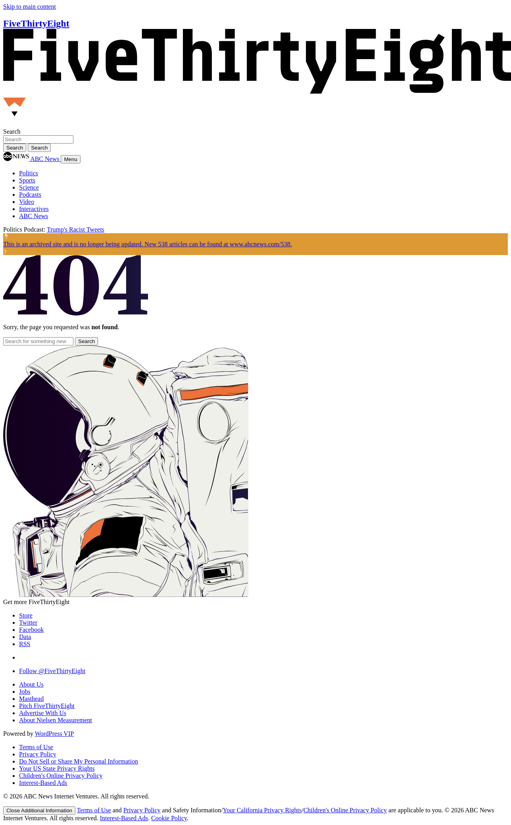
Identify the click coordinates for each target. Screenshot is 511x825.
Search (12, 131)
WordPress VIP (54, 733)
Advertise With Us (42, 713)
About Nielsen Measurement (55, 720)
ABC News (33, 216)
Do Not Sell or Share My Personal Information (78, 761)
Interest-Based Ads (43, 782)
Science (29, 187)
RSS (24, 644)
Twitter (28, 622)
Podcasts (30, 194)
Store (26, 615)
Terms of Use (36, 747)
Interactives (34, 208)
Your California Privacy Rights (262, 810)
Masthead (31, 698)
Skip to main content (29, 6)
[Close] (39, 810)
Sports (27, 180)
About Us (31, 684)
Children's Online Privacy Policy (60, 775)
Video (26, 201)
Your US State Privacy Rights (56, 768)
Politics (28, 173)
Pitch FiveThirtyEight (47, 705)
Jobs (24, 691)
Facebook (31, 629)
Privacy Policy (37, 754)
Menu (70, 159)
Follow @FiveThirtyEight (52, 671)
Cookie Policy (169, 818)
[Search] (39, 148)
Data (25, 636)
